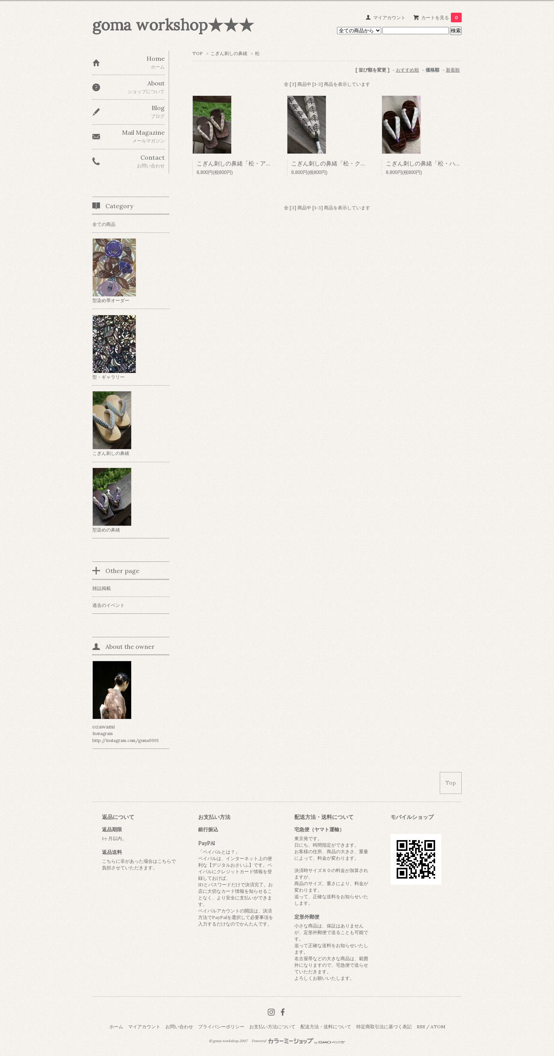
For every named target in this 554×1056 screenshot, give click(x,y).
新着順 (453, 70)
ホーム (116, 1026)
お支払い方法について (272, 1026)
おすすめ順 (407, 70)
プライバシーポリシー (221, 1026)
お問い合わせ (179, 1026)
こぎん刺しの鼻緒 (228, 53)
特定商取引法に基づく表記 (384, 1026)
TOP (197, 53)
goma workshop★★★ (173, 25)
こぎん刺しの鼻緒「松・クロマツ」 (337, 163)
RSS (421, 1026)
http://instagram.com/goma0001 (125, 740)
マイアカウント (389, 17)
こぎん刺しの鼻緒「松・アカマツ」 (243, 163)
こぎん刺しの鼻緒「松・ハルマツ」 (432, 163)
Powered (298, 1041)
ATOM (438, 1026)
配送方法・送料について (325, 1026)
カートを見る (441, 17)
